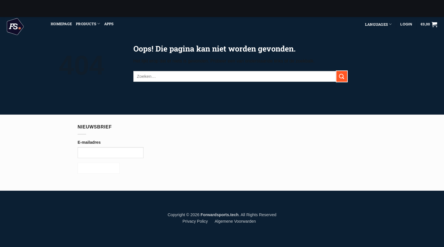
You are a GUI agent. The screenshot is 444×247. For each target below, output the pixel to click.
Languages (378, 24)
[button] (428, 24)
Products (88, 23)
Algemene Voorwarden (235, 221)
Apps (109, 24)
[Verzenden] (342, 76)
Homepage (61, 24)
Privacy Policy (195, 221)
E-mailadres (89, 142)
